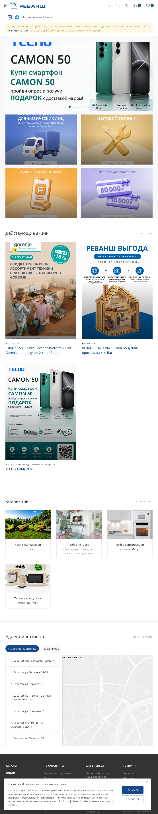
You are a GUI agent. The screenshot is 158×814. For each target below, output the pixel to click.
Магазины (128, 778)
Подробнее (132, 799)
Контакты (128, 773)
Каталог (11, 765)
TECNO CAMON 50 (19, 469)
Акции (10, 773)
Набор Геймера (79, 544)
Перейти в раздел (143, 637)
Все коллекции (144, 502)
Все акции (147, 233)
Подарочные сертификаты (59, 773)
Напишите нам (18, 30)
